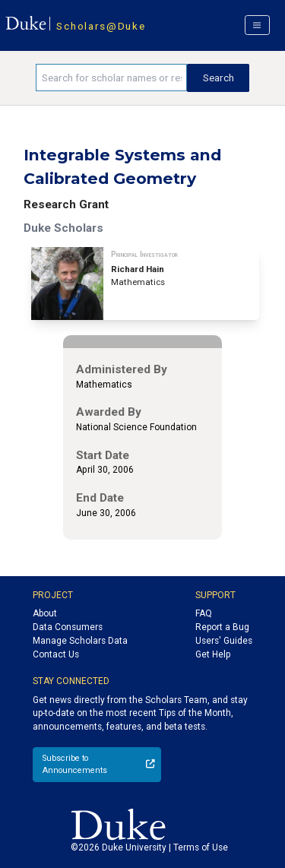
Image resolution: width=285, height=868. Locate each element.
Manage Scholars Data (80, 640)
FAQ (203, 613)
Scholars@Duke (100, 26)
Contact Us (56, 654)
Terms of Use (200, 847)
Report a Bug (222, 627)
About (45, 613)
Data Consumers (68, 627)
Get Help (212, 654)
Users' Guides (223, 640)
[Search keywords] (111, 77)
